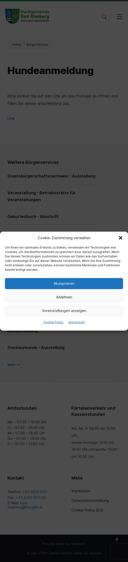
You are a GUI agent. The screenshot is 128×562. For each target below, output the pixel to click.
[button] (120, 237)
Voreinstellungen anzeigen (64, 310)
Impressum (76, 322)
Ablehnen (64, 297)
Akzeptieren (64, 283)
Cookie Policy (53, 322)
